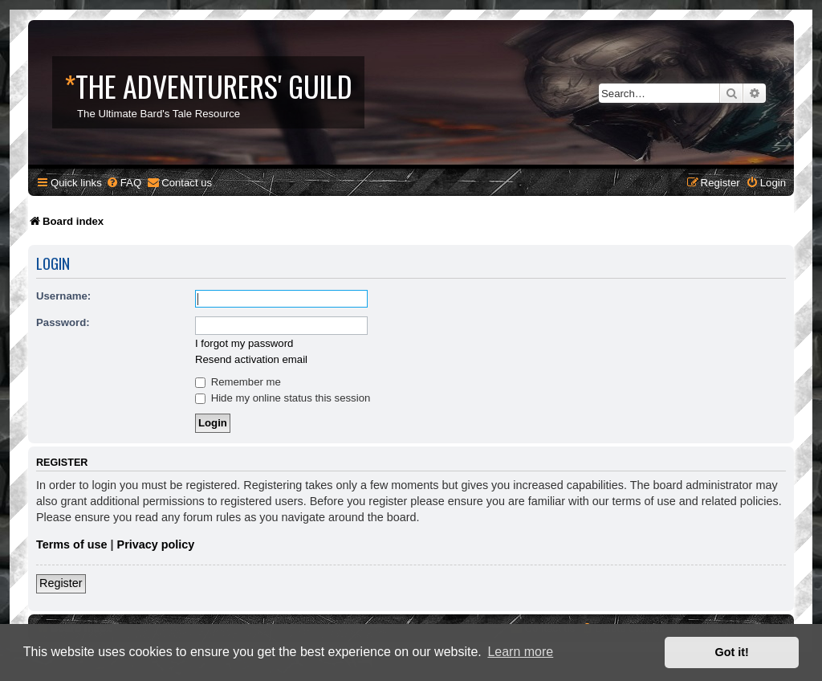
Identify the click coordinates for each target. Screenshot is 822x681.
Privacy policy (156, 544)
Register (61, 583)
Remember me (238, 382)
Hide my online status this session (282, 398)
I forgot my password (244, 343)
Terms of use (72, 544)
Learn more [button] (520, 652)
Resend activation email (251, 359)
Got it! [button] (732, 652)
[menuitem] (123, 182)
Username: (63, 296)
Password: (63, 322)
